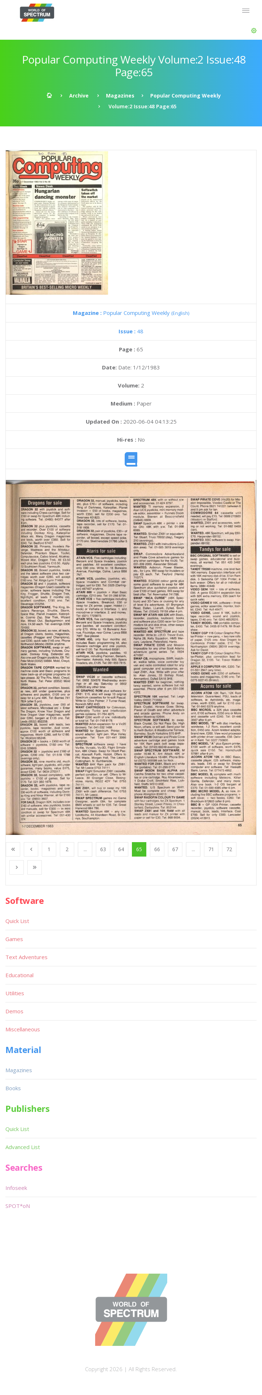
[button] (254, 30)
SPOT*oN (17, 1205)
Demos (14, 1011)
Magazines (120, 95)
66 (157, 849)
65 (139, 849)
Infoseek (16, 1187)
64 (121, 849)
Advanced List (22, 1147)
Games (14, 939)
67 (175, 849)
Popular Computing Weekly (185, 95)
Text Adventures (26, 957)
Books (13, 1088)
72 (229, 849)
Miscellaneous (22, 1029)
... (85, 849)
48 (131, 331)
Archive (79, 95)
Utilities (14, 993)
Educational (19, 975)
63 (103, 849)
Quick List (17, 920)
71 (211, 849)
